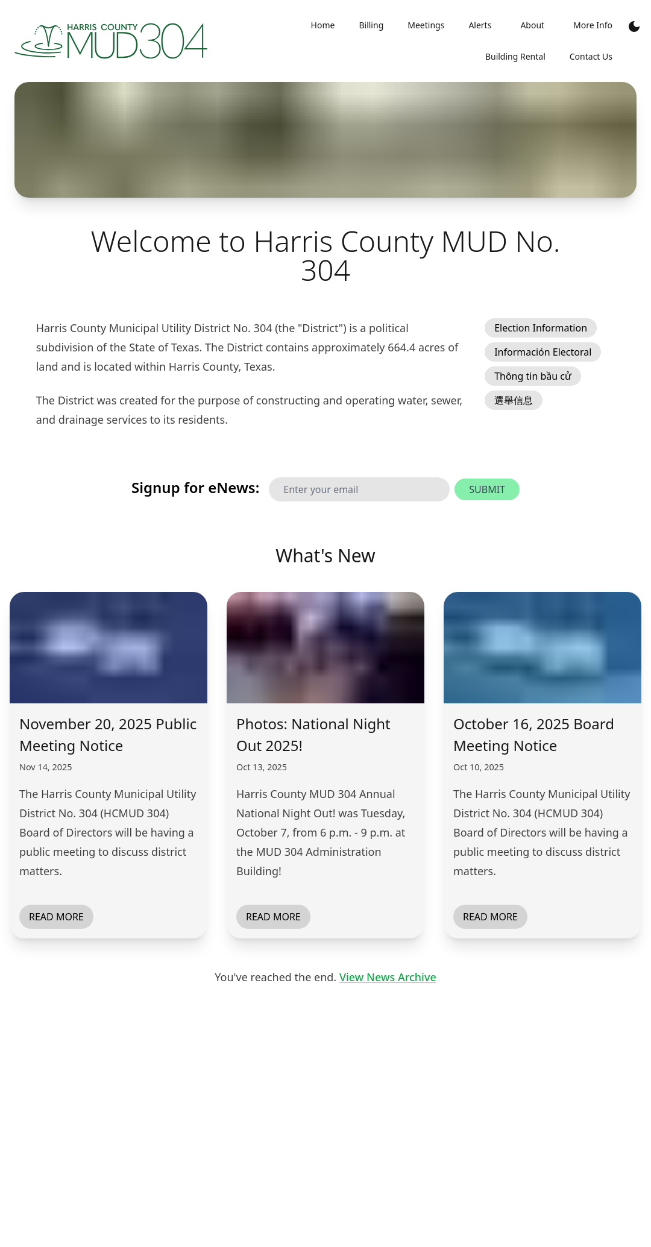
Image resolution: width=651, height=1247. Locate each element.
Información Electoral (542, 352)
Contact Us (591, 56)
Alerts (479, 25)
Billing (371, 25)
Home (323, 25)
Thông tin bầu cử (532, 376)
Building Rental (515, 56)
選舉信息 (513, 400)
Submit (487, 489)
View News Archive (387, 977)
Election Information (540, 328)
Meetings (425, 25)
